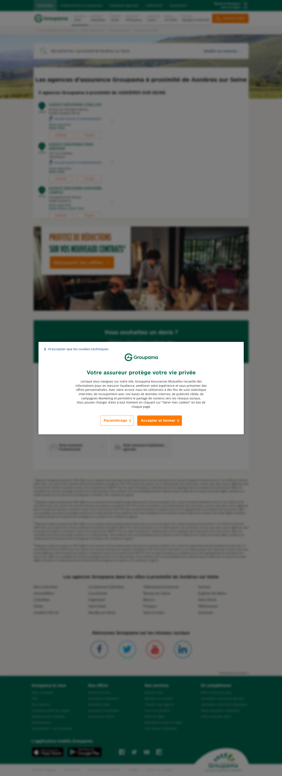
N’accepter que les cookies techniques (78, 349)
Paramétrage (115, 420)
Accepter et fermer (158, 420)
